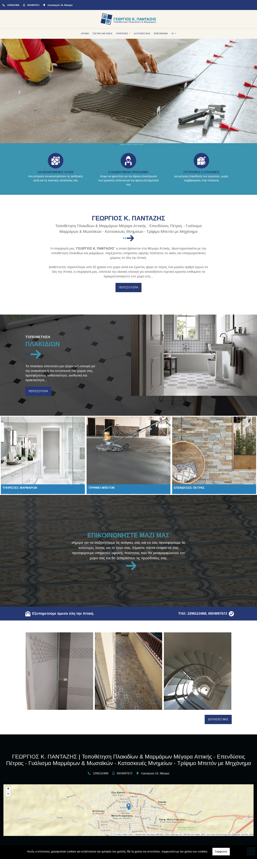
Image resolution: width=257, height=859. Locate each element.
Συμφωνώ (221, 851)
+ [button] (8, 789)
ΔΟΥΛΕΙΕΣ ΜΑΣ (142, 33)
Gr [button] (173, 33)
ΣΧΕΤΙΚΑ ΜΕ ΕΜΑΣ (102, 33)
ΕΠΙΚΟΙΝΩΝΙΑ (161, 33)
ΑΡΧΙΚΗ (85, 33)
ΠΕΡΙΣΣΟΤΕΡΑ (128, 287)
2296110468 (13, 5)
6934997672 (33, 5)
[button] (19, 92)
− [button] (8, 794)
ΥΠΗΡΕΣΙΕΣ (122, 33)
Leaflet (118, 834)
